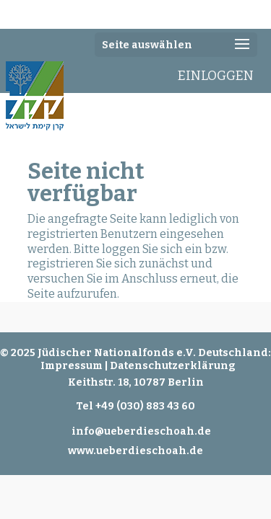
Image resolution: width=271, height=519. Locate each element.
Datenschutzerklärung (173, 366)
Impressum (71, 366)
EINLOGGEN (216, 76)
